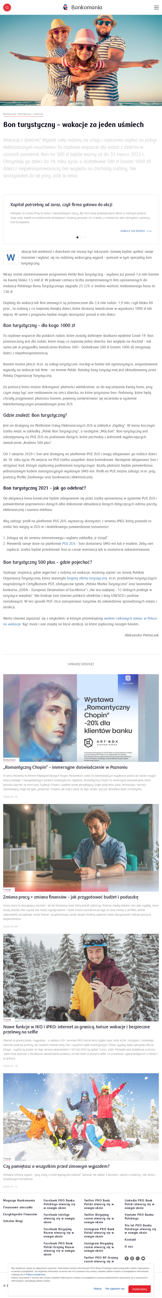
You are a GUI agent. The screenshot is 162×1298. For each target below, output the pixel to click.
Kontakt (130, 1239)
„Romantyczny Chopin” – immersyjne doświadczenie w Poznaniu (65, 772)
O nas (129, 1246)
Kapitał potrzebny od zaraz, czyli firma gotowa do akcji (61, 209)
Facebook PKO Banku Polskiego (59, 1204)
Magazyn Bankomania (19, 1200)
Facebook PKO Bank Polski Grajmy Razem (59, 1249)
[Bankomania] (82, 7)
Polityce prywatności (35, 1274)
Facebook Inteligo (59, 1218)
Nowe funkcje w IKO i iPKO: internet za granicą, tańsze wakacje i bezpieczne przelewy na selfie (76, 1034)
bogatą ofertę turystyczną (87, 583)
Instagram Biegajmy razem (99, 1247)
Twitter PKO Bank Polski (99, 1204)
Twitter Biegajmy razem (99, 1218)
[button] (7, 7)
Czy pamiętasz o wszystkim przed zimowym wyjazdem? (56, 1171)
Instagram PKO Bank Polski (99, 1232)
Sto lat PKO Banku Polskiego (140, 1229)
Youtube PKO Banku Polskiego (139, 1216)
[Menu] (156, 7)
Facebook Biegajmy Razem (59, 1232)
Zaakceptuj (139, 1289)
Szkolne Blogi (13, 1221)
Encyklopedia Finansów (20, 1214)
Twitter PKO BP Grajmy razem (101, 1261)
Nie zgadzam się (114, 1288)
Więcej (98, 1288)
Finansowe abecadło (18, 1207)
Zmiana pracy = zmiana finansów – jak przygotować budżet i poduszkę (70, 902)
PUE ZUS (68, 548)
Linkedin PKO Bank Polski (139, 1204)
